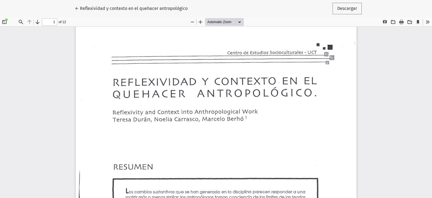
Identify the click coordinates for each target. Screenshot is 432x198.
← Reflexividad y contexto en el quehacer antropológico (131, 8)
